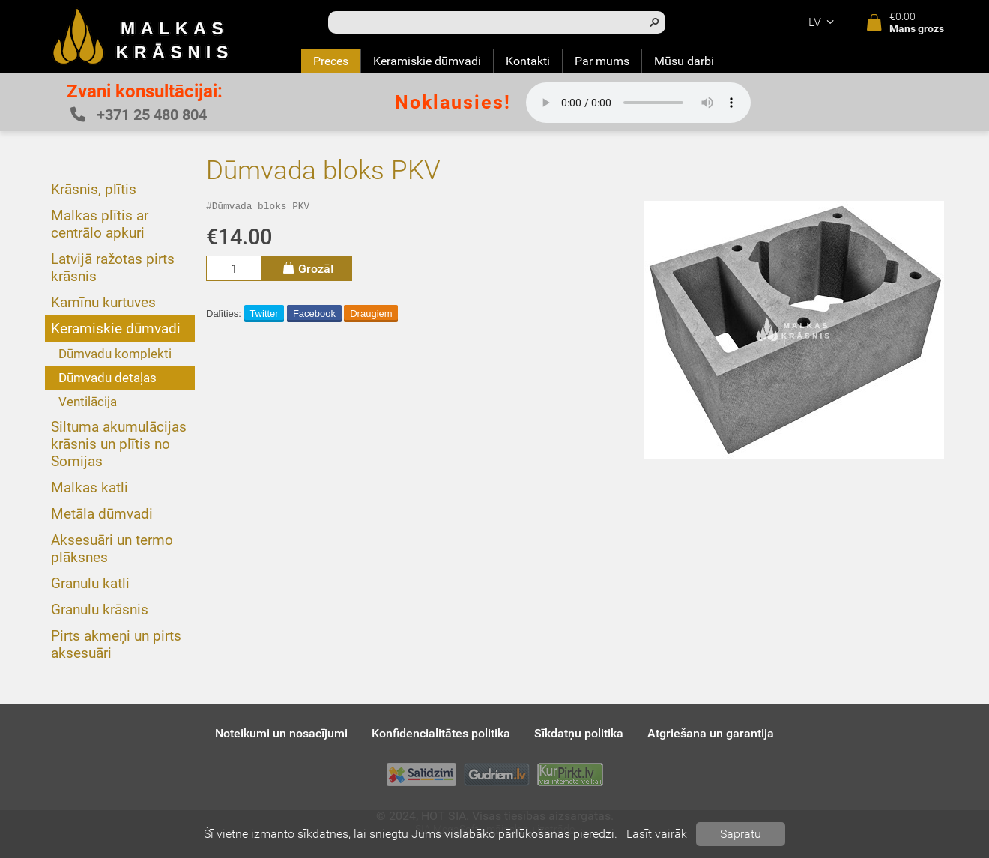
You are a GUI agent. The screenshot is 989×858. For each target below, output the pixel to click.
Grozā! (307, 270)
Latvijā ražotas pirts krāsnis (113, 267)
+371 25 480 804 (138, 115)
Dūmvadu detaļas (107, 377)
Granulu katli (90, 583)
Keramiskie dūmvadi (427, 61)
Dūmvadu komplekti (115, 353)
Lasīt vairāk (656, 834)
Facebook (314, 315)
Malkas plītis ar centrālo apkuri (99, 224)
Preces (330, 61)
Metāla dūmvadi (102, 513)
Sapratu (740, 834)
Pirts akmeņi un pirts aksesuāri (116, 644)
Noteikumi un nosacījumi (281, 733)
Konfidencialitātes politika (441, 733)
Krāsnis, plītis (93, 189)
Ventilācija (87, 401)
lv (823, 22)
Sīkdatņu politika (578, 733)
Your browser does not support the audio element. (638, 102)
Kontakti (528, 61)
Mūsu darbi (684, 61)
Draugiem (371, 315)
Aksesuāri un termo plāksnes (112, 548)
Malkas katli (89, 487)
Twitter (263, 315)
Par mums (602, 61)
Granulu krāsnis (99, 609)
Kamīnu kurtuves (103, 302)
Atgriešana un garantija (710, 733)
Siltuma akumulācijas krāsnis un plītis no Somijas (119, 444)
